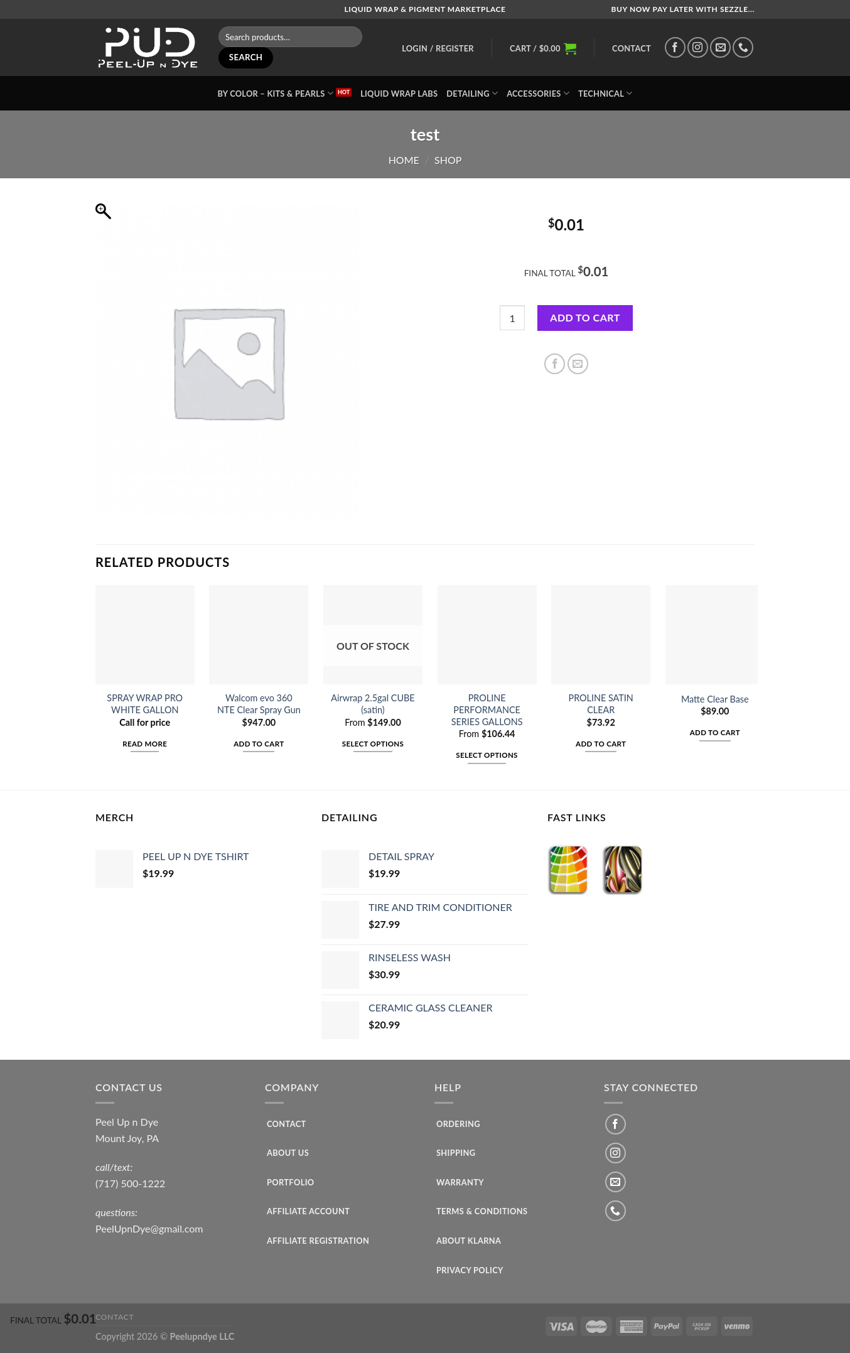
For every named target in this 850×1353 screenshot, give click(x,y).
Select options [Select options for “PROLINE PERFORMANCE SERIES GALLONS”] (486, 755)
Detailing (472, 93)
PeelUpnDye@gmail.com (149, 1228)
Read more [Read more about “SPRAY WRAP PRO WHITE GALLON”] (144, 744)
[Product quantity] (512, 317)
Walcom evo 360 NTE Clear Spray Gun (259, 704)
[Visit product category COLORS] (568, 869)
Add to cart (585, 317)
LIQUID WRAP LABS (399, 94)
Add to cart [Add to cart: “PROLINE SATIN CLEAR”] (601, 744)
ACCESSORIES (538, 93)
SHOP (447, 160)
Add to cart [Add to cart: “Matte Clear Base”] (715, 732)
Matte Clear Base (715, 699)
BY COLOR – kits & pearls (275, 93)
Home (404, 160)
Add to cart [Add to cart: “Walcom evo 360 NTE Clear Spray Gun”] (259, 744)
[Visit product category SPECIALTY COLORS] (623, 869)
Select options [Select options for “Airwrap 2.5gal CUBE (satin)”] (373, 744)
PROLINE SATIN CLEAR (601, 704)
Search (246, 57)
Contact (631, 48)
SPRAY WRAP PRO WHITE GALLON (145, 704)
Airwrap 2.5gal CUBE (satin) (372, 704)
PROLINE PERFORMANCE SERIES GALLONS (487, 709)
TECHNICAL (605, 93)
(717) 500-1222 (130, 1183)
